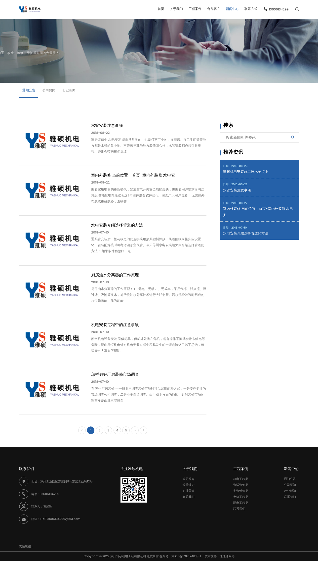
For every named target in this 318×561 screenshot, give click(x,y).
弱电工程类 (240, 503)
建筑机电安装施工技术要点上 (245, 171)
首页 (161, 9)
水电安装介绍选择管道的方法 (245, 233)
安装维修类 (240, 491)
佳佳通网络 (227, 556)
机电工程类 (240, 479)
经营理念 (189, 485)
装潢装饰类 (240, 485)
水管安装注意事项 (237, 190)
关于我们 (176, 9)
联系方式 (250, 9)
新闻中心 (232, 9)
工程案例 (195, 9)
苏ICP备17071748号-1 (187, 556)
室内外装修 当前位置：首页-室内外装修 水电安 (258, 211)
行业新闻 (69, 90)
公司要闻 (48, 90)
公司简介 (189, 479)
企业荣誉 (189, 491)
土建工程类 (240, 497)
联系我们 (189, 497)
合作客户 (213, 9)
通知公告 (28, 90)
